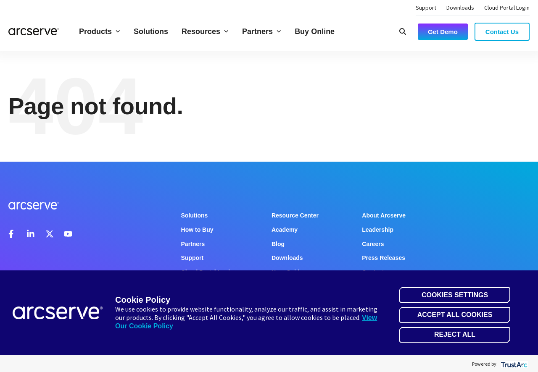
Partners (261, 31)
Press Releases (383, 257)
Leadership (377, 229)
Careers (373, 244)
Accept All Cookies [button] (455, 314)
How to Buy (197, 229)
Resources (205, 31)
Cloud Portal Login (507, 7)
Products (99, 31)
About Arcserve (384, 215)
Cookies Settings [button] (455, 295)
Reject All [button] (454, 334)
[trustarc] (513, 364)
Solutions (151, 31)
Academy (285, 229)
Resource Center (295, 215)
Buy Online (315, 31)
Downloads (460, 7)
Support (426, 7)
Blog (278, 244)
